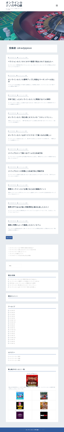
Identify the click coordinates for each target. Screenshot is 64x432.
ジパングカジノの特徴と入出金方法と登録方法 (26, 171)
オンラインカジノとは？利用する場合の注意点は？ (22, 247)
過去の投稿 (9, 237)
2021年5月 (12, 316)
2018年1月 (12, 343)
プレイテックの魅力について (16, 253)
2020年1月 (12, 327)
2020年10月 (12, 322)
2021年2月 (12, 318)
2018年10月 (12, 337)
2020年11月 (12, 320)
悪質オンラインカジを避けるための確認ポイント (27, 189)
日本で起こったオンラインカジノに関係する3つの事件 (29, 99)
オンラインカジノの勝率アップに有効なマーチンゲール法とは (31, 80)
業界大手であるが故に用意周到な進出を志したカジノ (28, 207)
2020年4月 (12, 326)
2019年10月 (12, 329)
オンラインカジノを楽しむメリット (18, 251)
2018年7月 (12, 339)
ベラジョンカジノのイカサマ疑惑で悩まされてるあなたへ (30, 61)
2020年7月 (12, 324)
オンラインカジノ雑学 (22, 57)
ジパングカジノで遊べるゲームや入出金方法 (25, 153)
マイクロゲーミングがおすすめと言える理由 (20, 255)
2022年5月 (12, 310)
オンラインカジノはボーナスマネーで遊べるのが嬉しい (29, 135)
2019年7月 (12, 331)
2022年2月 (12, 312)
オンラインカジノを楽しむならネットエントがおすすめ (23, 249)
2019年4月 (12, 333)
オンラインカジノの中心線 (14, 4)
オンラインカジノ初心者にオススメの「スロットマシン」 (30, 117)
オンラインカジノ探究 (22, 113)
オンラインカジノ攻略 (22, 75)
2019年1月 (12, 335)
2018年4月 (12, 341)
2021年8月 (12, 314)
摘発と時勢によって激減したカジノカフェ (24, 225)
